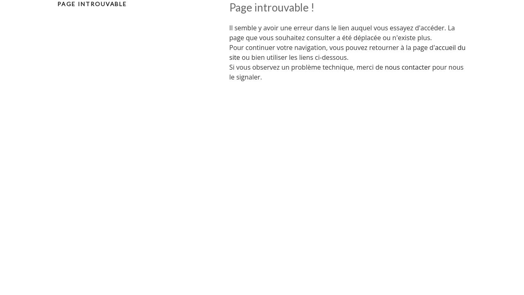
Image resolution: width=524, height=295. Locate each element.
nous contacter (408, 67)
